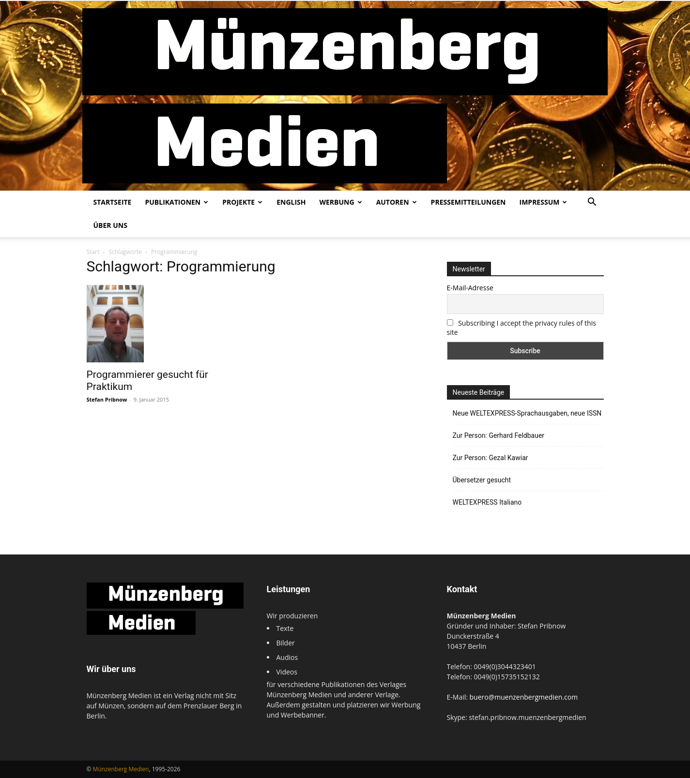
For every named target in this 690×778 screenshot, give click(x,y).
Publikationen (176, 202)
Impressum (543, 202)
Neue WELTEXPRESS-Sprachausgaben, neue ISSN (527, 413)
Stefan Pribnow (107, 399)
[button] (592, 203)
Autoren (396, 202)
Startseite (112, 202)
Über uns (110, 225)
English (291, 202)
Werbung (340, 202)
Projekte (242, 202)
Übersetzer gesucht (482, 480)
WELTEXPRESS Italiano (487, 502)
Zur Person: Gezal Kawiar (490, 458)
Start (93, 252)
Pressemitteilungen (468, 202)
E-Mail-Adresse (470, 287)
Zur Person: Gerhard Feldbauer (499, 435)
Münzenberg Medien (121, 769)
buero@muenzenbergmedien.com (524, 697)
